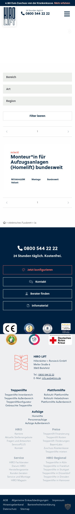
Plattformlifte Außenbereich (56, 402)
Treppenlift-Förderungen (56, 441)
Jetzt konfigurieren (37, 270)
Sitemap (24, 509)
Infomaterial (37, 305)
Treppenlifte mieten (56, 451)
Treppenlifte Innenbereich (19, 394)
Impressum (58, 500)
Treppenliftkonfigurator (18, 402)
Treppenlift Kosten (56, 437)
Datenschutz (9, 509)
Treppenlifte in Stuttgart (56, 469)
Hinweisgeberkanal (13, 504)
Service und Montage (18, 476)
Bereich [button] (11, 77)
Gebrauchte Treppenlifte (18, 405)
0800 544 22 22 (38, 248)
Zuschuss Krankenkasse (56, 448)
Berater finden (37, 293)
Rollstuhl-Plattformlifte (56, 394)
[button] (69, 31)
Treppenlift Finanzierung (56, 433)
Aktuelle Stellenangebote (18, 437)
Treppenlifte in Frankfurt (56, 466)
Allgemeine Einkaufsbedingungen (30, 500)
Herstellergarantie (18, 469)
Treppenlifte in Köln (56, 462)
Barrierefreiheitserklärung (41, 504)
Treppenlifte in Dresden (56, 476)
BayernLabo (56, 444)
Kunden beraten (18, 473)
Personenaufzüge (37, 419)
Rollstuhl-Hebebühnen (56, 398)
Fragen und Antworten (19, 441)
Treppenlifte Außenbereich (18, 398)
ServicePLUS (19, 444)
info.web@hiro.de (51, 378)
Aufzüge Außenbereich (37, 423)
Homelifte (37, 416)
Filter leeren (37, 116)
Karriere (19, 433)
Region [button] (11, 101)
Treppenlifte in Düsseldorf (56, 473)
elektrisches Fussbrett (20, 222)
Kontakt (37, 281)
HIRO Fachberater (18, 462)
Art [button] (8, 89)
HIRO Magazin (18, 480)
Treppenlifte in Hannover (56, 480)
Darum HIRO (19, 466)
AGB (5, 500)
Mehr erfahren (62, 3)
